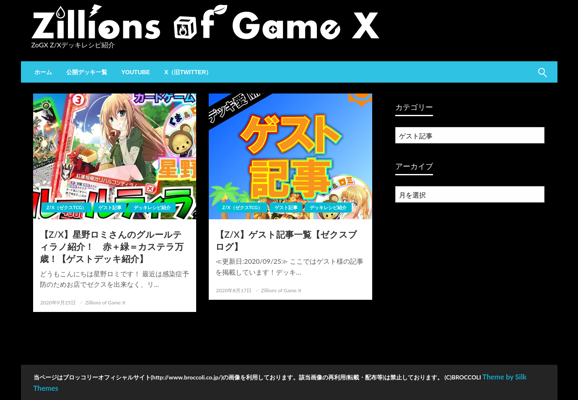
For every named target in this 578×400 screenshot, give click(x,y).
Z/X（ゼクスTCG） (67, 207)
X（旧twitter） (188, 72)
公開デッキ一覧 (86, 72)
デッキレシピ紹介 (152, 207)
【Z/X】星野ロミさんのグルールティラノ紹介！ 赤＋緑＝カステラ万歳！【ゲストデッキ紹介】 (112, 246)
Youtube (136, 72)
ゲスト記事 (110, 207)
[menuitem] (43, 72)
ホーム (43, 72)
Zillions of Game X (105, 302)
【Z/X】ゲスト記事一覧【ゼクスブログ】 (286, 240)
